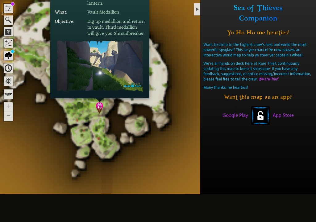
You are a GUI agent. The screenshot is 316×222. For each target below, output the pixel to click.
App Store (283, 115)
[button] (100, 108)
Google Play (235, 115)
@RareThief (268, 79)
